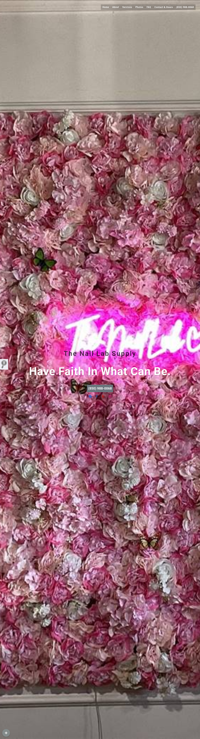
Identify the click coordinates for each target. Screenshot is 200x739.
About (115, 7)
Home (105, 7)
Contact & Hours (163, 7)
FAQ (149, 7)
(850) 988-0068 (185, 7)
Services (127, 7)
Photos (139, 7)
